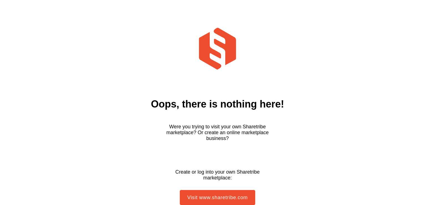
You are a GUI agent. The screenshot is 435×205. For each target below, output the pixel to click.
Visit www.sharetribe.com (217, 197)
